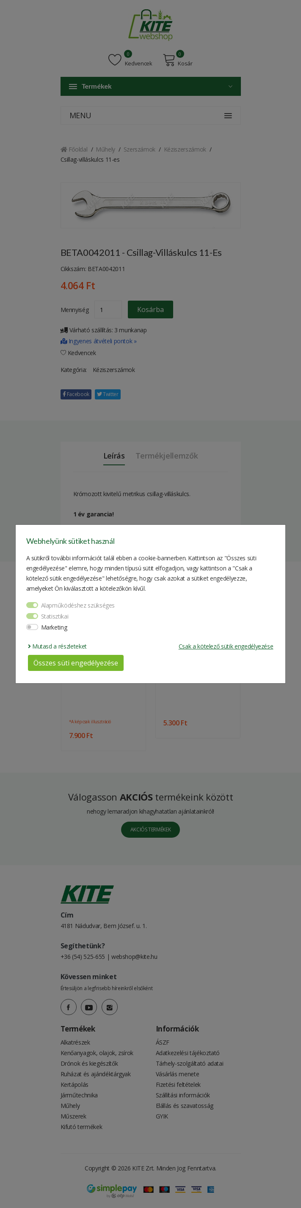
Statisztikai (55, 616)
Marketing (54, 627)
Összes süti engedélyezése (75, 663)
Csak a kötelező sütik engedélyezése (226, 646)
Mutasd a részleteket (57, 646)
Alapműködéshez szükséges (78, 605)
